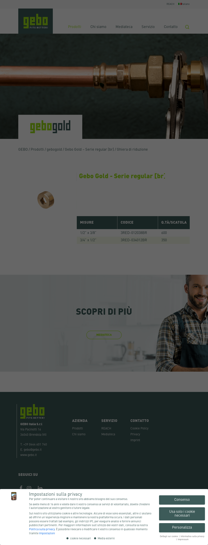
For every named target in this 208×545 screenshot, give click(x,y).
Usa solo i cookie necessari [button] (182, 514)
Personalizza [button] (182, 527)
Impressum (183, 540)
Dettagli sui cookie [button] (169, 536)
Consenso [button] (182, 500)
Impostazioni (47, 533)
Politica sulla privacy (42, 529)
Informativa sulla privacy (192, 536)
